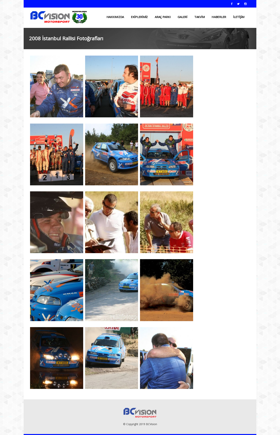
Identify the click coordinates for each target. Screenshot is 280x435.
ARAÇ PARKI (163, 17)
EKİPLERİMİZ (139, 17)
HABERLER (219, 17)
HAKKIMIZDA (115, 17)
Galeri (182, 17)
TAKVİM (199, 17)
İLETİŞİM (238, 17)
